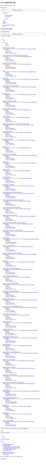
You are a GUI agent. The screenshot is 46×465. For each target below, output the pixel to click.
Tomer (5, 71)
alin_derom (6, 246)
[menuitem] (9, 15)
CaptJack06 (6, 269)
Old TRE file (5, 161)
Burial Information (6, 389)
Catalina (5, 94)
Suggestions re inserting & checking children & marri (13, 382)
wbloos (5, 109)
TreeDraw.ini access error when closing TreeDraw (12, 192)
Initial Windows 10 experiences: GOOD (11, 85)
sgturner (5, 56)
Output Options (6, 93)
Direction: (24, 428)
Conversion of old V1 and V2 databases (10, 291)
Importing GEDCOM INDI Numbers (10, 275)
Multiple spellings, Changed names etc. (10, 397)
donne (5, 48)
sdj (4, 284)
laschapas (6, 254)
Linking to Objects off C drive (9, 47)
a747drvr (5, 345)
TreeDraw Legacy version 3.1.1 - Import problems (13, 230)
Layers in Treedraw (6, 116)
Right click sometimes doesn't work (10, 215)
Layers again (5, 260)
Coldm (5, 132)
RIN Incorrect (5, 405)
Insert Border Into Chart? (8, 131)
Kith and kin (5, 78)
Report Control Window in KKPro (9, 101)
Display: (5, 428)
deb (4, 170)
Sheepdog (6, 86)
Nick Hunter (6, 155)
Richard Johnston (7, 391)
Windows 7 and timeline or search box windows (12, 253)
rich (4, 315)
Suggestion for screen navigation (9, 367)
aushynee (6, 178)
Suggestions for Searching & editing (10, 374)
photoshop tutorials (6, 177)
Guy (5, 117)
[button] (4, 40)
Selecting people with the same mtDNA (10, 283)
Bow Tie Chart (6, 146)
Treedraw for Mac (6, 169)
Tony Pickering (7, 421)
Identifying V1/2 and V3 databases (9, 154)
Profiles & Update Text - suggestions (10, 313)
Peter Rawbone (7, 79)
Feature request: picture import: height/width (11, 207)
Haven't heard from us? (7, 321)
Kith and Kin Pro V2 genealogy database (29, 307)
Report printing (6, 237)
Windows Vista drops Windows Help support (11, 351)
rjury (5, 277)
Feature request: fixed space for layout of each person (13, 199)
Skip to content (3, 7)
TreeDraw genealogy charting (25, 56)
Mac (4, 70)
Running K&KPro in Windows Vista (10, 336)
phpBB (6, 456)
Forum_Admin (7, 64)
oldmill (5, 406)
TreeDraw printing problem (8, 420)
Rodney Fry (6, 102)
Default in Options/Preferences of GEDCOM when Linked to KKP (16, 123)
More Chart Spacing (7, 344)
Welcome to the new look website (9, 62)
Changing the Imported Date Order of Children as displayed (14, 222)
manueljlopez (6, 231)
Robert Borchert (7, 238)
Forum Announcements (26, 64)
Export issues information (8, 139)
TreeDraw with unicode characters (9, 108)
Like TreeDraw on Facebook (8, 184)
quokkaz (5, 140)
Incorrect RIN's (6, 412)
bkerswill (6, 162)
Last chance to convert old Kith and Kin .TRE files (13, 306)
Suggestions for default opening (9, 359)
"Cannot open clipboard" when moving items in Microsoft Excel (15, 55)
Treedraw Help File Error (8, 329)
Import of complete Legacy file (9, 245)
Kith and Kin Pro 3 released (8, 298)
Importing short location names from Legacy (11, 268)
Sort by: (14, 428)
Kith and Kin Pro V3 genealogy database (28, 48)
